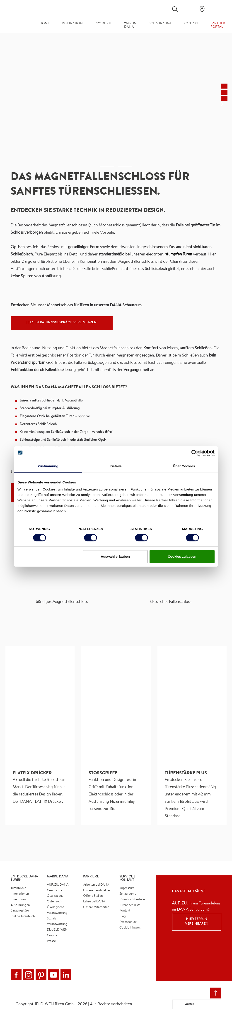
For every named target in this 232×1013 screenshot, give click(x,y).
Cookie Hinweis (130, 927)
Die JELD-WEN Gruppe (57, 932)
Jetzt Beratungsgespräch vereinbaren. (61, 322)
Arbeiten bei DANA (96, 885)
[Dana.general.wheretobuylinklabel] (202, 9)
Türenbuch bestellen (133, 899)
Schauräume (127, 894)
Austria (184, 1004)
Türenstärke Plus (186, 773)
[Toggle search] (175, 9)
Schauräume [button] (160, 23)
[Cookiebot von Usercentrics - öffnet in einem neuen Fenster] (195, 453)
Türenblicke (18, 888)
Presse (51, 941)
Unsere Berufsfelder (96, 890)
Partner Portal (217, 25)
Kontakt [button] (191, 23)
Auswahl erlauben (115, 556)
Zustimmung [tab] (48, 466)
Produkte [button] (103, 23)
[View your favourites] (188, 9)
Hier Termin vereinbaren (196, 922)
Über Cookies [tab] (184, 466)
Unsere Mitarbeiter (96, 907)
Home (44, 23)
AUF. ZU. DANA (57, 885)
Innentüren (18, 899)
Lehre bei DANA (94, 901)
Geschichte (54, 890)
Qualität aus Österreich (55, 898)
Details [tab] (116, 466)
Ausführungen (20, 905)
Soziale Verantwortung (57, 921)
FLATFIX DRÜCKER (32, 773)
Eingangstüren (21, 910)
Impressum (127, 888)
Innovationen (20, 894)
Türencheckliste (129, 905)
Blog (122, 916)
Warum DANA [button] (130, 25)
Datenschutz (128, 922)
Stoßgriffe (103, 773)
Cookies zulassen (182, 556)
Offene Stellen (93, 896)
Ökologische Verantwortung (57, 910)
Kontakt (124, 910)
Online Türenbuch (23, 916)
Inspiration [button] (72, 23)
